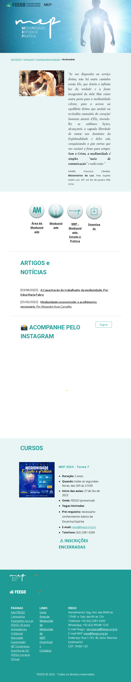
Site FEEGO (16, 59)
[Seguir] (104, 324)
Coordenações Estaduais (48, 59)
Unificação (29, 59)
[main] (65, 59)
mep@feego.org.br (84, 527)
